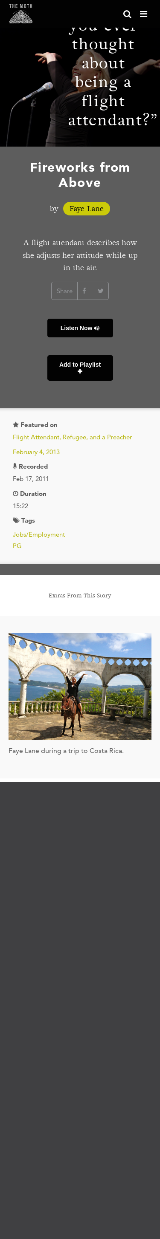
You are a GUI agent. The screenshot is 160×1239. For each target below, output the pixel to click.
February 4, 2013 (36, 452)
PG (17, 546)
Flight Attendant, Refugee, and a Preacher (72, 437)
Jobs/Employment (39, 534)
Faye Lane (87, 208)
